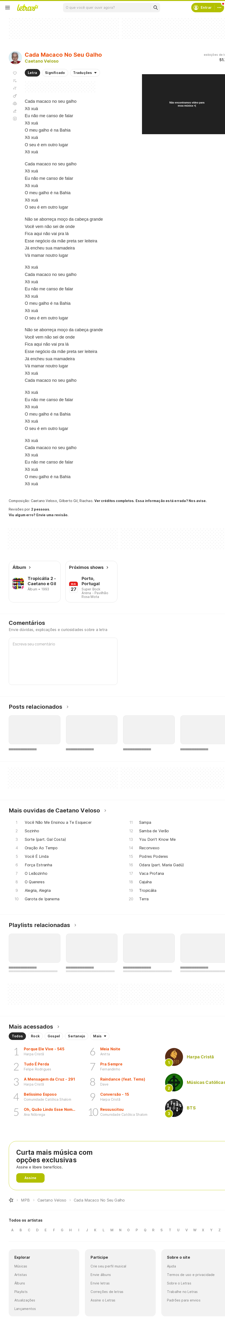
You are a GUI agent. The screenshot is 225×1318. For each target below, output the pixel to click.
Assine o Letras (103, 1300)
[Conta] (219, 7)
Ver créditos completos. (114, 501)
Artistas (20, 1275)
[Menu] (7, 7)
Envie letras (100, 1283)
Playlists (21, 1292)
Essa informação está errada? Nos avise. (171, 501)
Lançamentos (25, 1309)
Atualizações (24, 1300)
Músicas (20, 1266)
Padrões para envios (183, 1300)
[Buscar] (155, 7)
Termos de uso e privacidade (191, 1275)
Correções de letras (107, 1292)
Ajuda (171, 1266)
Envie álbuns (101, 1275)
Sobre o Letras (179, 1283)
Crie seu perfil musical (108, 1266)
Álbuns (19, 1283)
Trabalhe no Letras (182, 1292)
